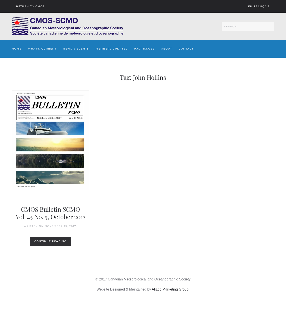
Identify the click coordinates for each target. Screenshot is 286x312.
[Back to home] (68, 26)
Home (16, 48)
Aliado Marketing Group (170, 289)
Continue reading (50, 241)
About (166, 48)
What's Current (42, 48)
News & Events (76, 48)
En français (259, 6)
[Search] (248, 26)
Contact (186, 48)
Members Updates (111, 48)
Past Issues (144, 48)
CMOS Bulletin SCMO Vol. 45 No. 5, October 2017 (50, 213)
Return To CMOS (30, 6)
